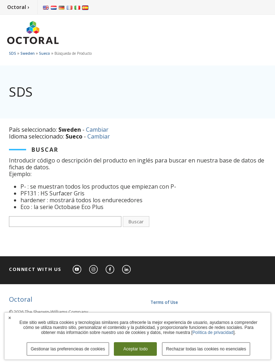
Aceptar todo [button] (135, 348)
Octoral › (18, 7)
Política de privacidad (213, 332)
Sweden (27, 53)
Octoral (20, 299)
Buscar (136, 221)
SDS (12, 53)
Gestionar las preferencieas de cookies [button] (68, 348)
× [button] (9, 318)
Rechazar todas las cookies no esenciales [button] (206, 348)
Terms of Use (164, 302)
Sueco (44, 53)
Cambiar (97, 130)
